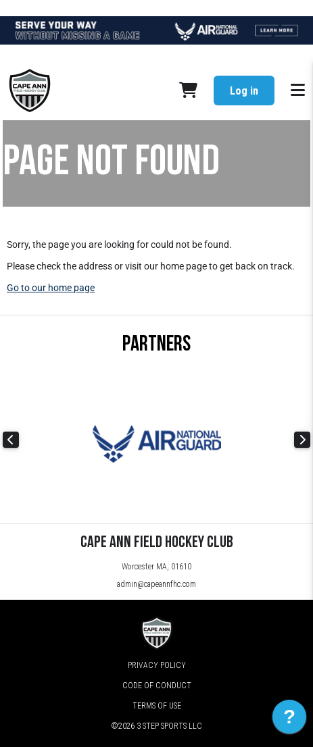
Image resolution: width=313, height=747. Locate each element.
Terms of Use (157, 706)
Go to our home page (51, 287)
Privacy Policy (157, 665)
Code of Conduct (156, 685)
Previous (11, 440)
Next (302, 440)
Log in (244, 90)
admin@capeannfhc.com (156, 584)
